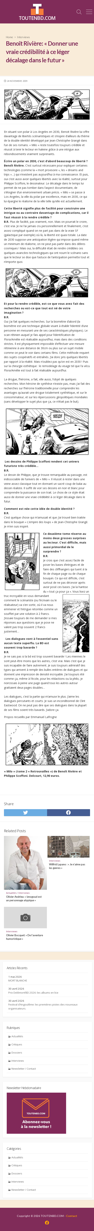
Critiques (16, 1044)
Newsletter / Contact (23, 1068)
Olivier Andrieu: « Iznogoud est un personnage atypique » (24, 898)
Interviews (23, 37)
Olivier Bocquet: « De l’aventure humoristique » (24, 937)
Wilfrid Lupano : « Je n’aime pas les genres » (67, 866)
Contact (71, 1216)
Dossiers (16, 1052)
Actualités (11, 892)
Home (9, 37)
